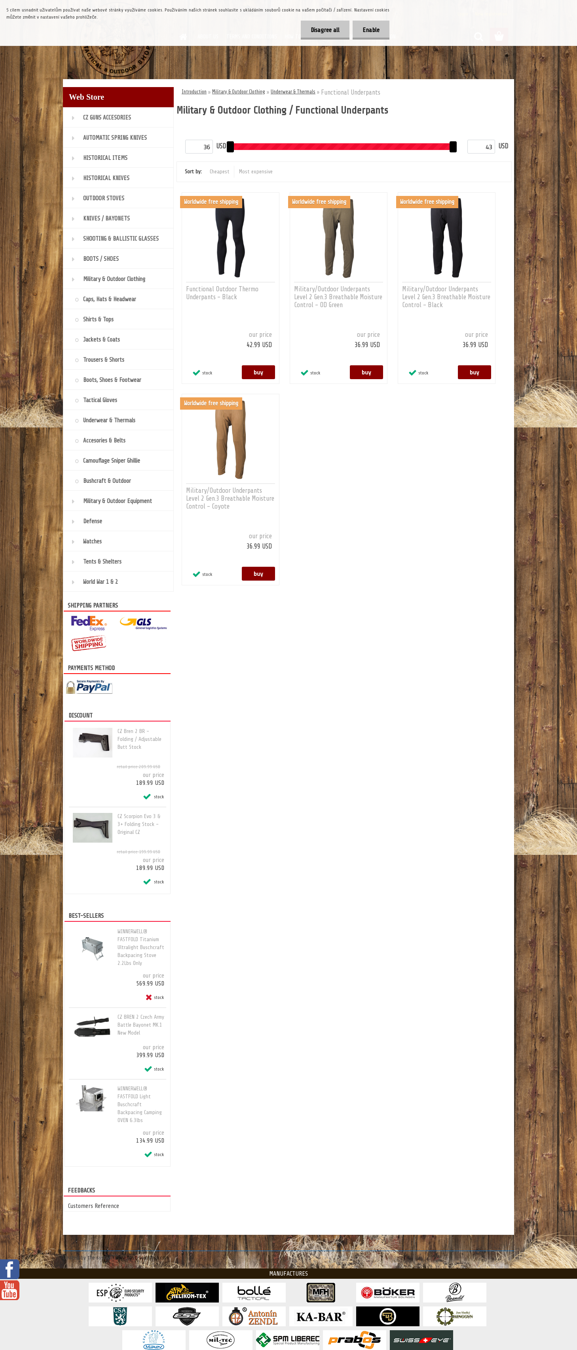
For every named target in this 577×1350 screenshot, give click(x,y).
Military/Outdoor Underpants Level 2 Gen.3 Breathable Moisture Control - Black (446, 297)
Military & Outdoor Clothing (238, 92)
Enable (371, 30)
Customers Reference (93, 1205)
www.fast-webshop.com (142, 1258)
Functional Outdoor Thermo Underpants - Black (222, 293)
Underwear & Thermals (293, 92)
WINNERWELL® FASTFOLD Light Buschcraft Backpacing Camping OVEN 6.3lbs (140, 1104)
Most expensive (256, 172)
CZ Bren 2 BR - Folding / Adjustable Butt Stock (139, 739)
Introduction (194, 92)
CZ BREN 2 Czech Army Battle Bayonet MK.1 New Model (141, 1025)
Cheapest (220, 172)
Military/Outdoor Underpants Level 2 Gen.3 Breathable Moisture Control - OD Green (338, 297)
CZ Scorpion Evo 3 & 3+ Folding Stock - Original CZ (139, 824)
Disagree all (325, 30)
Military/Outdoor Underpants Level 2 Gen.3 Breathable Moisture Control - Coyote (230, 498)
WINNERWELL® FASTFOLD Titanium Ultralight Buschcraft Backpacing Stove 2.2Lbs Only (141, 947)
